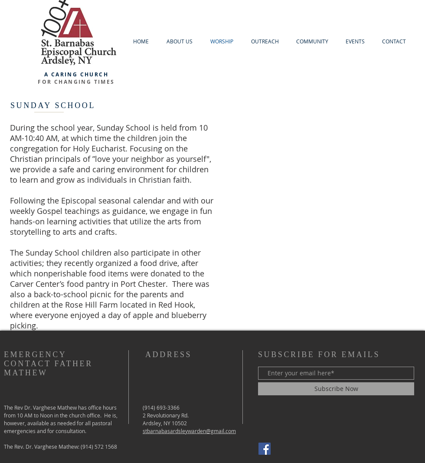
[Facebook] (264, 449)
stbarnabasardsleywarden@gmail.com (189, 430)
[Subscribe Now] (336, 388)
